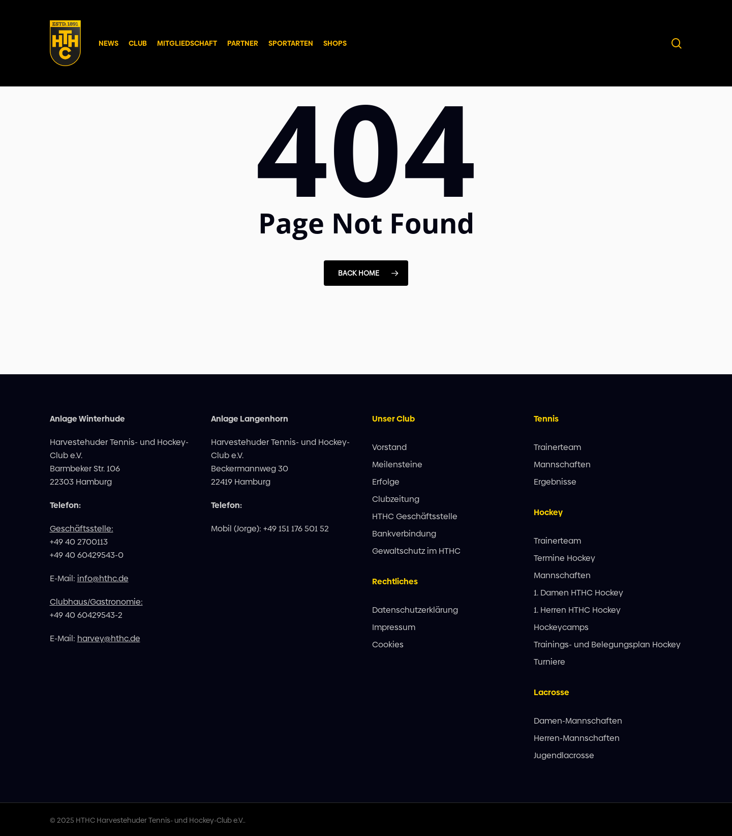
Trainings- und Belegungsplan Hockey (607, 644)
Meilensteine (397, 464)
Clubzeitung (395, 499)
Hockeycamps (561, 627)
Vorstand (389, 447)
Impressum (393, 627)
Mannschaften (562, 464)
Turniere (549, 662)
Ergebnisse (555, 482)
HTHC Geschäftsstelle (415, 516)
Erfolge (386, 482)
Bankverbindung (404, 534)
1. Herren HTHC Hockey (577, 610)
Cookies (388, 644)
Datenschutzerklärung (415, 610)
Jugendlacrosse (564, 755)
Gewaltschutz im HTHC (416, 551)
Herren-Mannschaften (577, 738)
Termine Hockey (564, 558)
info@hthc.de (103, 578)
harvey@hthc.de (108, 638)
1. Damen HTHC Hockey (578, 593)
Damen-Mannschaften (578, 721)
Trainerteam (557, 447)
